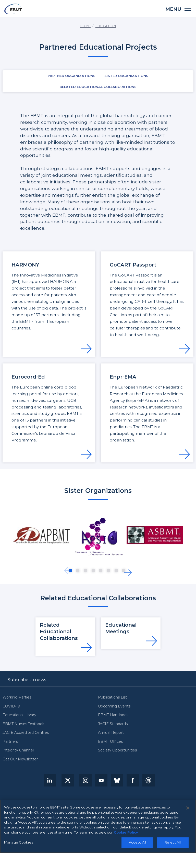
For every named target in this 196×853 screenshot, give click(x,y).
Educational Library (19, 715)
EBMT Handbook (113, 715)
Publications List (112, 697)
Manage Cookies (18, 844)
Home (85, 26)
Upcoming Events (114, 706)
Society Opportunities (117, 750)
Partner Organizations (71, 76)
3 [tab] (85, 570)
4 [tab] (93, 570)
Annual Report (111, 733)
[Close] (187, 810)
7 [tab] (116, 570)
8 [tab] (123, 570)
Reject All (172, 844)
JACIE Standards (113, 724)
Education (105, 26)
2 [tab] (77, 570)
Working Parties (17, 697)
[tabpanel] (41, 535)
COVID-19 (11, 706)
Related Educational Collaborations (98, 87)
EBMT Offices (110, 742)
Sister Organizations (126, 76)
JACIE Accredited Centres (26, 733)
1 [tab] (70, 570)
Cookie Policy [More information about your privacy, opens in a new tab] (126, 834)
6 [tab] (108, 570)
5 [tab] (100, 570)
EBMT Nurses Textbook (23, 724)
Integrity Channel (18, 750)
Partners (10, 742)
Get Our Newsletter (20, 759)
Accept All (137, 844)
